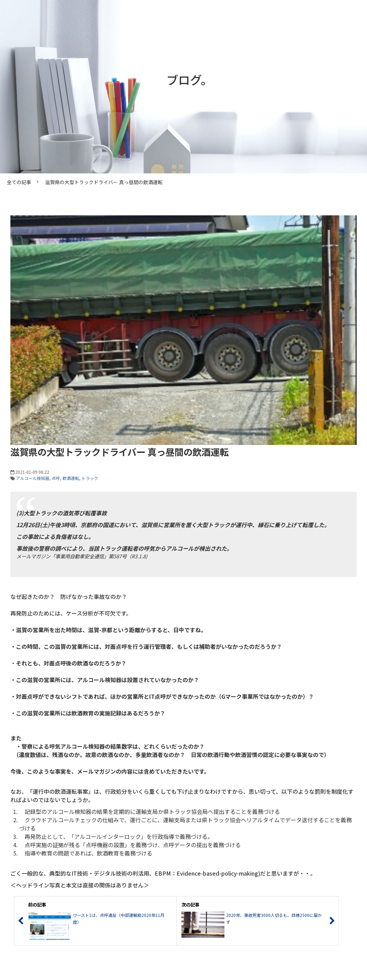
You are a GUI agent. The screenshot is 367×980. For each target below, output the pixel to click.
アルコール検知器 (32, 478)
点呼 (56, 478)
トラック (90, 478)
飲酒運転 (70, 478)
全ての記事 (19, 182)
